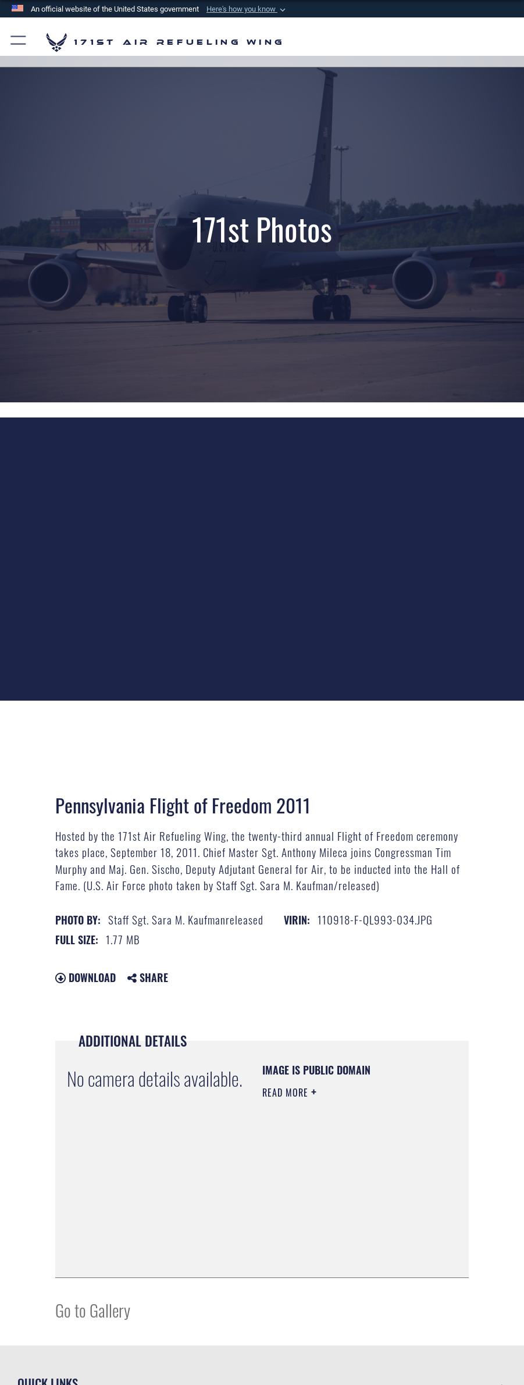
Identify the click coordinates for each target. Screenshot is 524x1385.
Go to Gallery (92, 1309)
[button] (247, 9)
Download (85, 977)
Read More (286, 1093)
